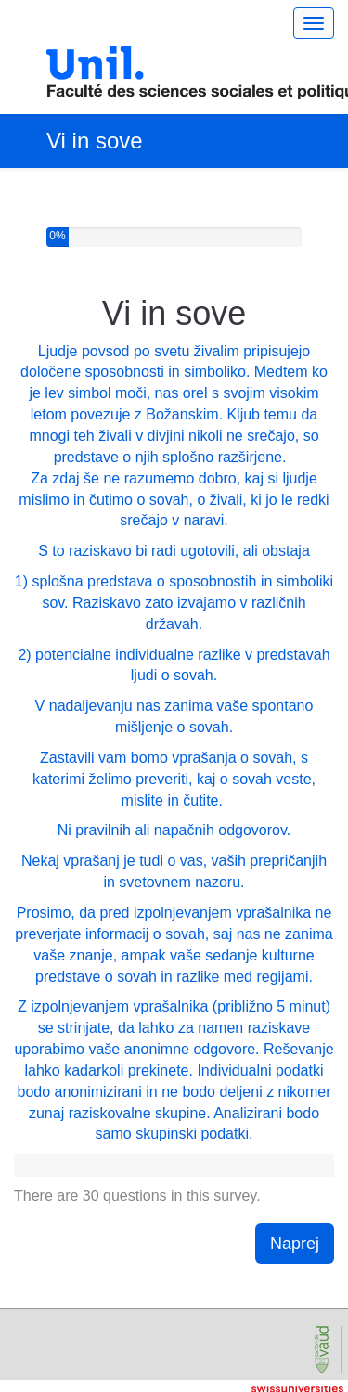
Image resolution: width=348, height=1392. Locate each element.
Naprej (294, 1243)
